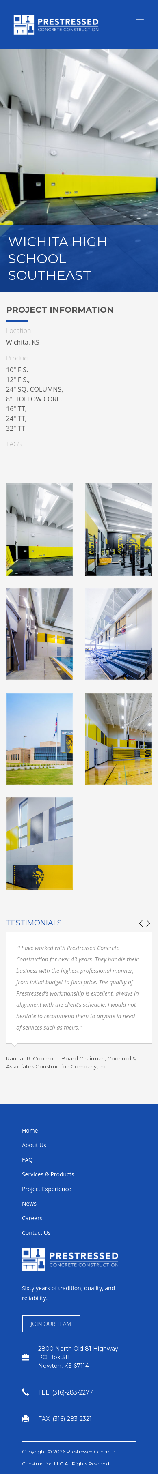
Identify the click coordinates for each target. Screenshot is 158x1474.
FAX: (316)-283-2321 (65, 1419)
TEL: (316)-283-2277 (65, 1392)
